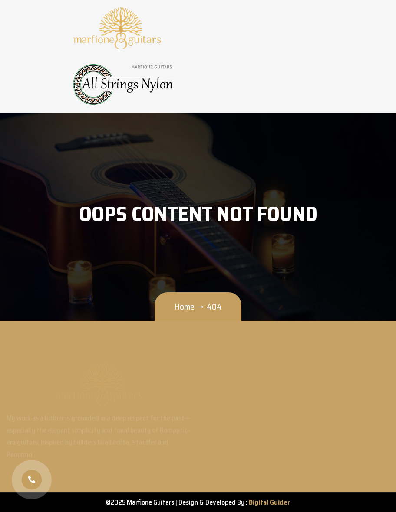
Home (184, 306)
